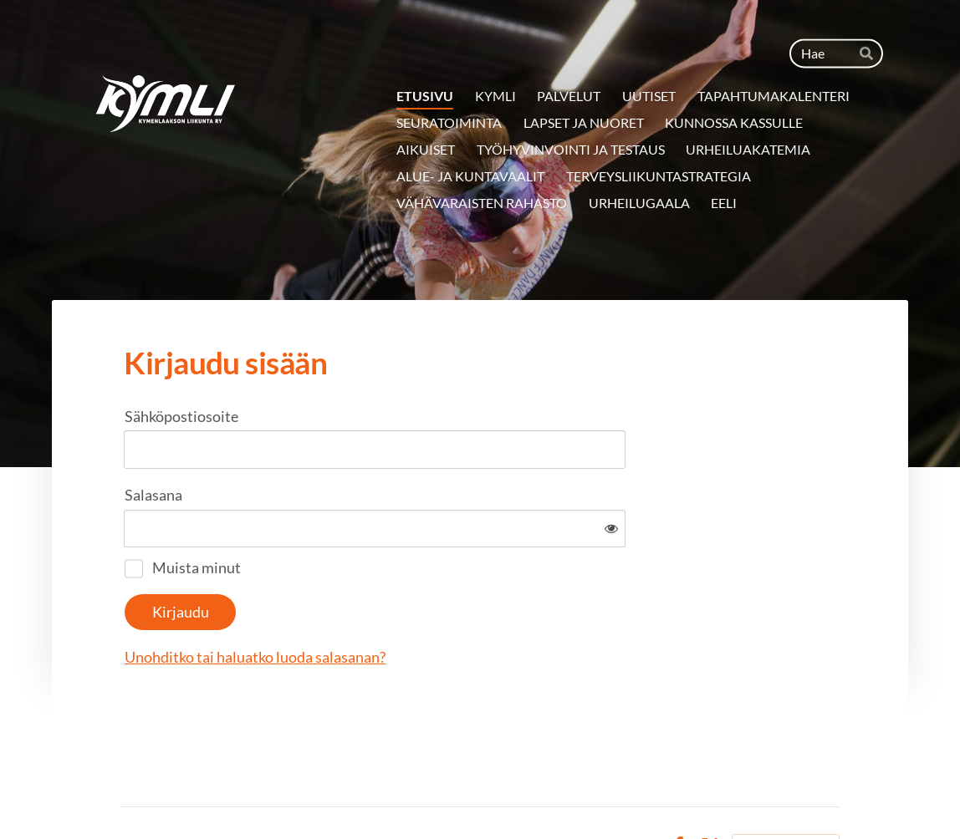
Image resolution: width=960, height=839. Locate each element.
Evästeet (631, 791)
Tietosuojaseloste (545, 791)
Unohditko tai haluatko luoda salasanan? (435, 602)
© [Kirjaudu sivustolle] (127, 791)
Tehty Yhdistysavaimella (785, 791)
